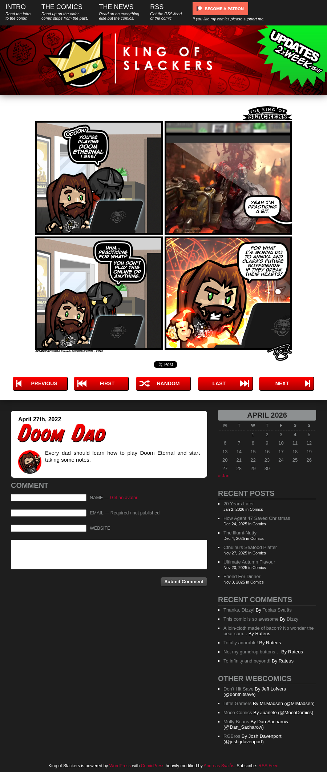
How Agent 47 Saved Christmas (256, 518)
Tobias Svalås (276, 610)
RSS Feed (268, 765)
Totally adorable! (240, 642)
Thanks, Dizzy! (238, 610)
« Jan (224, 475)
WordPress (120, 765)
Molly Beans (236, 721)
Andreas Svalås (219, 765)
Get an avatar (124, 497)
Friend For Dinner (242, 576)
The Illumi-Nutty (240, 533)
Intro (18, 11)
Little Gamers (237, 703)
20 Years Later (238, 503)
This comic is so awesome (251, 619)
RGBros (231, 736)
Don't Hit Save (238, 689)
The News (119, 11)
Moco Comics (237, 712)
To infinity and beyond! (246, 661)
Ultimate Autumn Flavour (249, 562)
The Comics (64, 11)
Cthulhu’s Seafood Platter (250, 547)
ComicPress (153, 765)
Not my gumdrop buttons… (251, 651)
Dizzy (292, 619)
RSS (166, 11)
